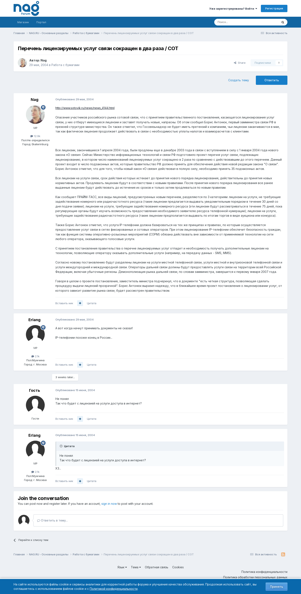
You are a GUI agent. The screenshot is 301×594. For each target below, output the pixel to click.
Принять (276, 586)
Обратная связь (156, 567)
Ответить (271, 80)
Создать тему (238, 80)
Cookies (178, 567)
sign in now (109, 503)
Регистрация (274, 8)
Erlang (34, 320)
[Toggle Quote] (61, 446)
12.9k (35, 136)
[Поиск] (234, 22)
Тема (136, 567)
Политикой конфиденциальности (114, 588)
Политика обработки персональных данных (255, 577)
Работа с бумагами (65, 65)
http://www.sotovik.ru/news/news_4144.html (85, 108)
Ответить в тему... (52, 520)
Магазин (23, 22)
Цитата (91, 303)
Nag (44, 60)
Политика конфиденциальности (264, 572)
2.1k (35, 356)
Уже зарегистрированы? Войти (233, 8)
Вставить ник (64, 303)
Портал (41, 22)
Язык (122, 567)
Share (240, 62)
